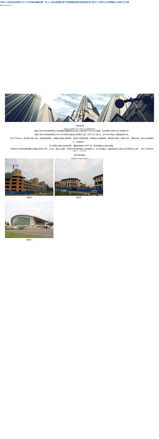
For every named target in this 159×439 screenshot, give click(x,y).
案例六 (29, 240)
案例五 (78, 197)
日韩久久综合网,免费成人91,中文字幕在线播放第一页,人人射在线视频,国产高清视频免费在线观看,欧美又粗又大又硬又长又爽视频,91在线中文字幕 (64, 2)
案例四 (29, 197)
